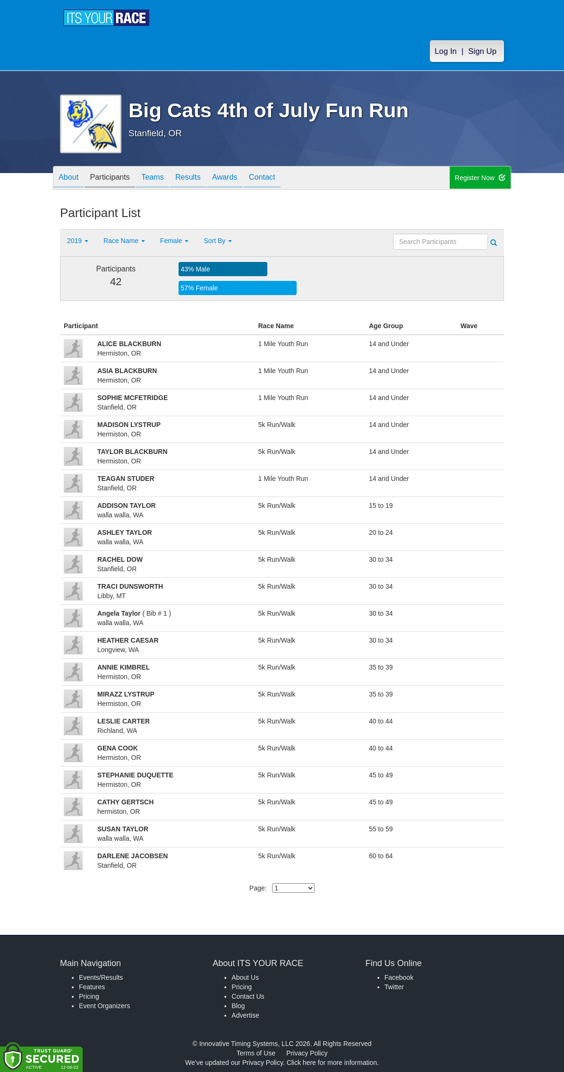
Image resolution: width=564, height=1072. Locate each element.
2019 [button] (77, 240)
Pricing (89, 996)
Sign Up (482, 52)
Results (204, 178)
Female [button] (174, 240)
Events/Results (101, 977)
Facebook (399, 977)
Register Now (480, 178)
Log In (446, 52)
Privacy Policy (306, 1053)
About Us (245, 977)
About (70, 178)
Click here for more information (332, 1062)
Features (92, 987)
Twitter (394, 987)
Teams (164, 178)
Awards (246, 178)
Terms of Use (256, 1053)
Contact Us (247, 996)
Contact (288, 178)
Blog (238, 1006)
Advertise (245, 1015)
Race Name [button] (124, 240)
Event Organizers (104, 1006)
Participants (117, 178)
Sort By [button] (218, 240)
